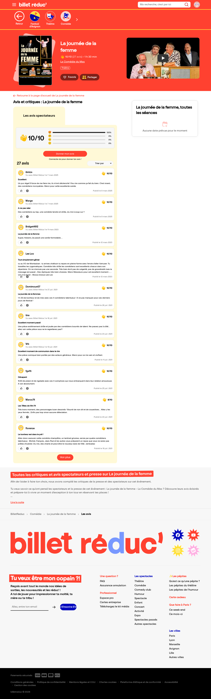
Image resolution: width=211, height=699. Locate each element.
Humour (139, 594)
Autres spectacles (145, 624)
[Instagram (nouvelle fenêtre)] (178, 551)
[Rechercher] (187, 5)
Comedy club (143, 589)
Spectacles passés (146, 619)
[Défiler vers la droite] (77, 19)
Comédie (35, 514)
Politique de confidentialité (51, 682)
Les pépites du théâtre (182, 585)
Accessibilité (171, 682)
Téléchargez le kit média (114, 606)
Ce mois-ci (176, 614)
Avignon (174, 648)
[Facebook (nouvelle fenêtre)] (178, 535)
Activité (139, 611)
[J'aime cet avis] (21, 191)
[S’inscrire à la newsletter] (68, 607)
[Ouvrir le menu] (14, 4)
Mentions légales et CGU (82, 682)
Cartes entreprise (110, 602)
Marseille (174, 644)
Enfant (138, 602)
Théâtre (139, 581)
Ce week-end (177, 609)
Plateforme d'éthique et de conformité (140, 682)
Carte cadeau (177, 597)
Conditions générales (22, 682)
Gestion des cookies (25, 685)
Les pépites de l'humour (183, 589)
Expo (138, 615)
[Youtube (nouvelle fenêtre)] (193, 535)
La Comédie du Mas (72, 61)
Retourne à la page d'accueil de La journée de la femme (50, 95)
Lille (171, 653)
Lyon (172, 640)
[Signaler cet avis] (27, 190)
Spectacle (141, 598)
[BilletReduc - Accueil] (32, 5)
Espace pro (107, 598)
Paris (172, 635)
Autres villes (176, 657)
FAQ (102, 581)
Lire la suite (17, 502)
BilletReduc (17, 514)
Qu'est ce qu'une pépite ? (184, 581)
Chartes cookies (108, 682)
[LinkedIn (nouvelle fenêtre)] (193, 551)
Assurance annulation (113, 585)
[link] (62, 172)
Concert (139, 606)
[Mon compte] (196, 4)
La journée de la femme (61, 514)
